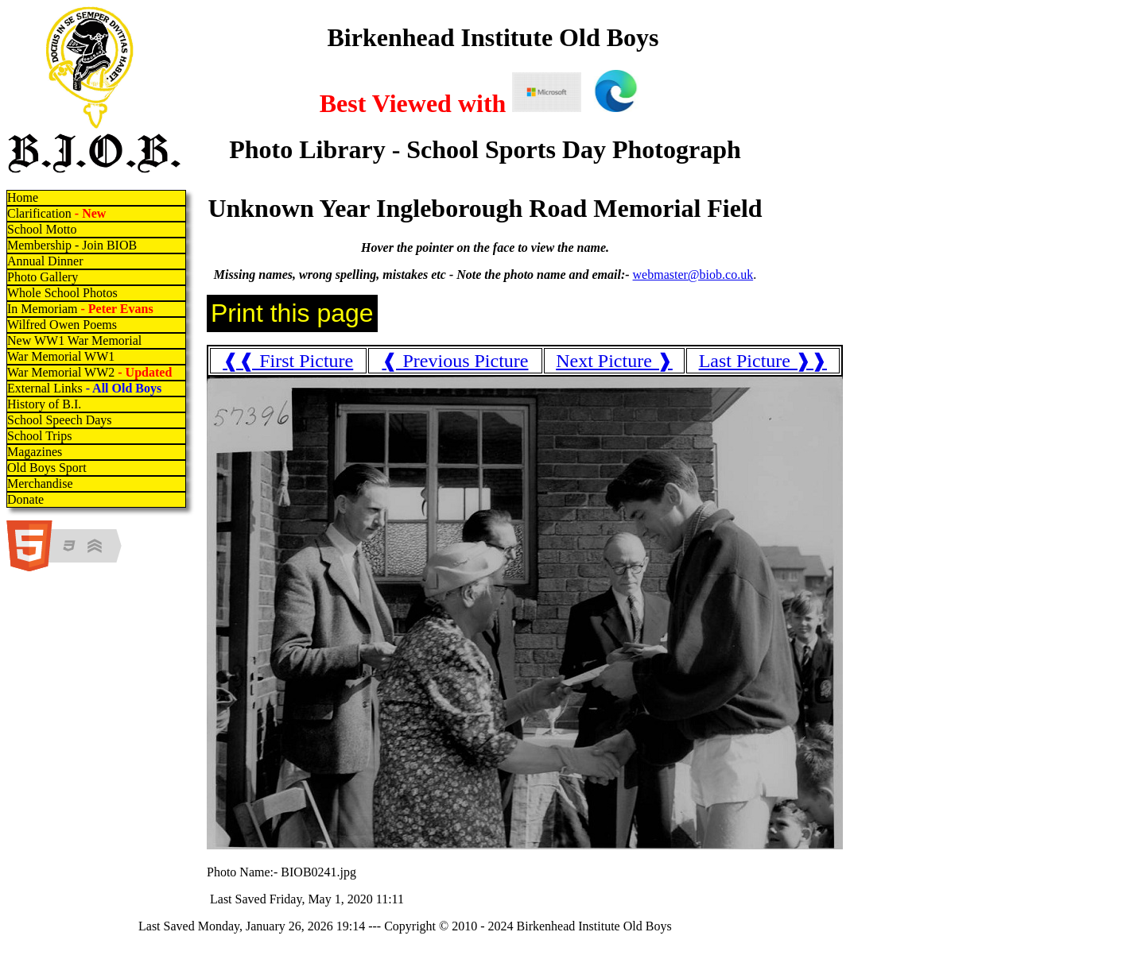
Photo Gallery (42, 277)
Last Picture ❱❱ (763, 360)
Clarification (56, 213)
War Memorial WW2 (91, 372)
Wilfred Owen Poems (62, 324)
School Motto (42, 229)
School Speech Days (59, 420)
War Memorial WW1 (60, 356)
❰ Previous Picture (455, 360)
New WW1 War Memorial (74, 340)
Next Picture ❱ (614, 360)
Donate (25, 499)
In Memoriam (80, 308)
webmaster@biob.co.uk (693, 274)
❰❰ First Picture (288, 360)
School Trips (39, 436)
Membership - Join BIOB (72, 245)
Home (22, 197)
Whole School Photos (62, 293)
